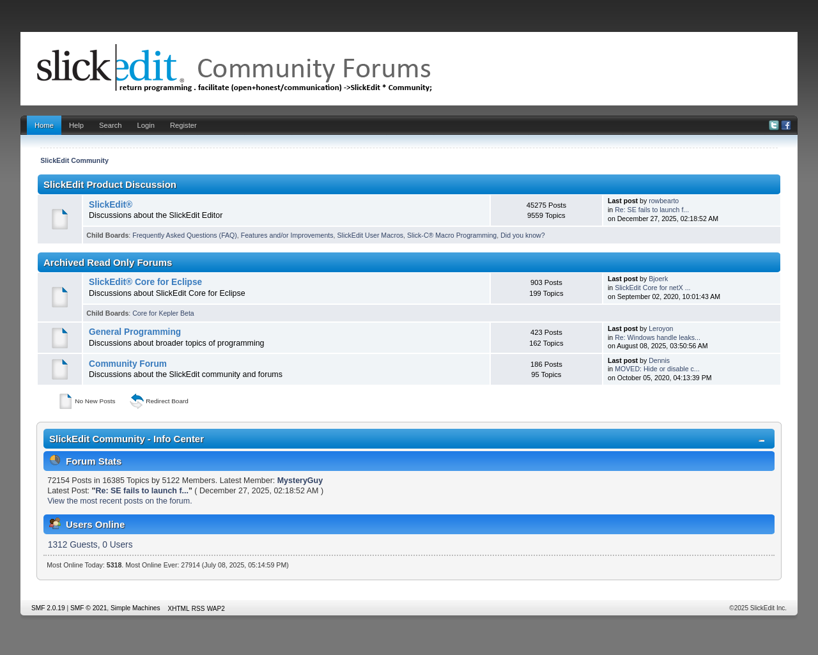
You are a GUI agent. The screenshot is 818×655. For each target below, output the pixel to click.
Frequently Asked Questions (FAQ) (184, 235)
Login (146, 125)
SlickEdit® (110, 205)
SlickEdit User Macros (370, 235)
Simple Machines (135, 608)
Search (110, 125)
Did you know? (522, 235)
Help (76, 125)
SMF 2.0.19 (48, 608)
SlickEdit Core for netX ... (652, 287)
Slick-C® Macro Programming (452, 235)
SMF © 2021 (88, 608)
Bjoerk (658, 278)
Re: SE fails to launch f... (652, 209)
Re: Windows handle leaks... (657, 337)
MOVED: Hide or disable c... (657, 369)
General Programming (135, 332)
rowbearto (664, 200)
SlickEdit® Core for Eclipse (145, 282)
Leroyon (661, 328)
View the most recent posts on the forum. (119, 501)
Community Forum (128, 364)
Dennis (659, 360)
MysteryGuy (300, 480)
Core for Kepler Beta (163, 313)
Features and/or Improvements (287, 235)
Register (183, 125)
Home (44, 125)
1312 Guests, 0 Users (90, 545)
